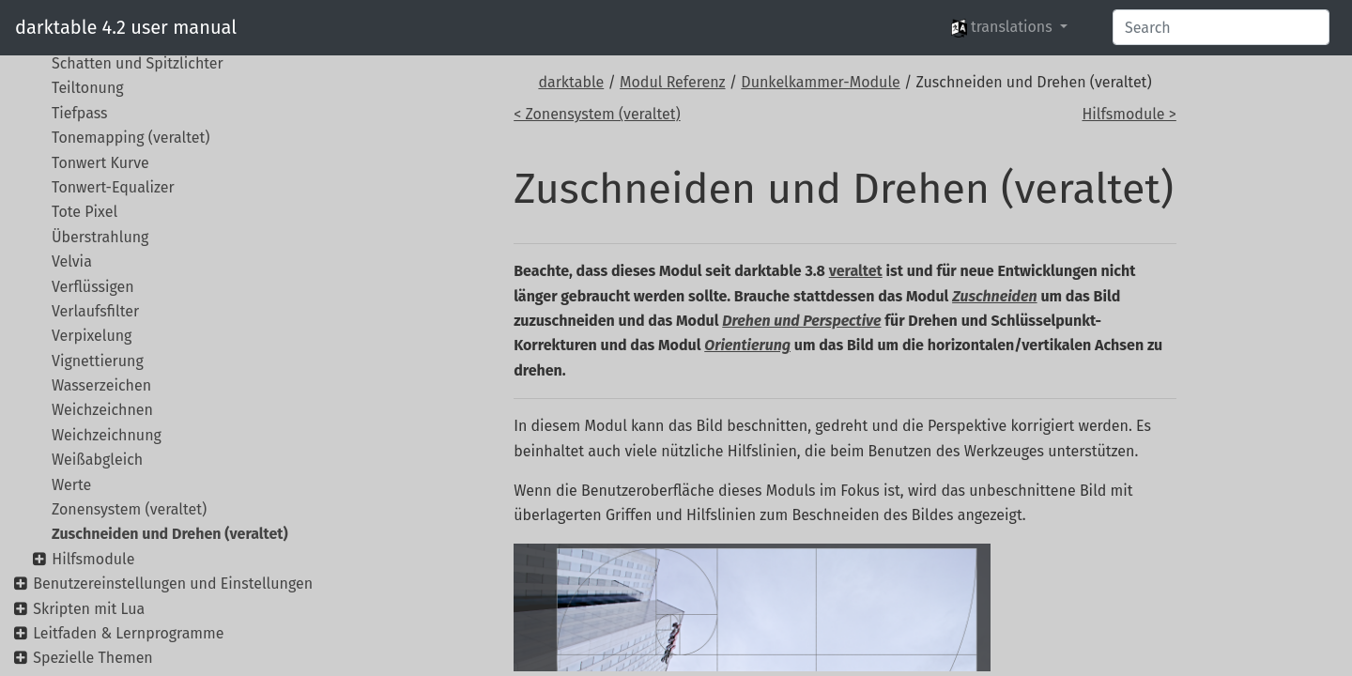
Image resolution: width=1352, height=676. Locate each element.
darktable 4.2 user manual (126, 27)
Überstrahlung (100, 237)
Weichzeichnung (106, 435)
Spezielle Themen (93, 658)
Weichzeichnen (102, 410)
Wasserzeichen (101, 385)
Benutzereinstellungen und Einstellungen (173, 583)
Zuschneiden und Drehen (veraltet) (170, 534)
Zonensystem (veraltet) (129, 509)
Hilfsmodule (93, 559)
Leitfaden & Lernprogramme (128, 633)
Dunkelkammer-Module (820, 82)
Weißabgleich (97, 460)
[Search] (1221, 27)
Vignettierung (98, 361)
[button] (1009, 27)
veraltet (856, 271)
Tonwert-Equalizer (113, 187)
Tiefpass (80, 113)
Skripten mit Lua (89, 609)
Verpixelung (91, 336)
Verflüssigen (93, 287)
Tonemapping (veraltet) (130, 137)
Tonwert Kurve (100, 163)
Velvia (72, 261)
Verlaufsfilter (95, 311)
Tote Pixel (84, 212)
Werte (71, 485)
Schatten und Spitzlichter (137, 63)
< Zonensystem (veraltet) (597, 114)
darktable (571, 82)
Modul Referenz (672, 82)
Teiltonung (88, 88)
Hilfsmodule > (1128, 114)
